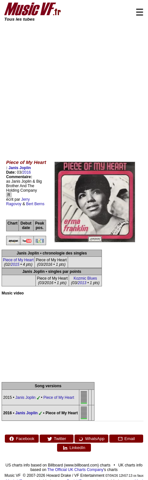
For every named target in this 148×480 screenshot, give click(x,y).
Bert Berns (35, 204)
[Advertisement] (60, 86)
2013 (82, 283)
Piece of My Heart (18, 260)
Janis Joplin (19, 168)
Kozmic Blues (85, 278)
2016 (26, 172)
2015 (15, 264)
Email (126, 438)
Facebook (21, 438)
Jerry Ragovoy (18, 201)
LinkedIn (74, 447)
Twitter (56, 438)
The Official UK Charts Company (75, 469)
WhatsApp (91, 438)
